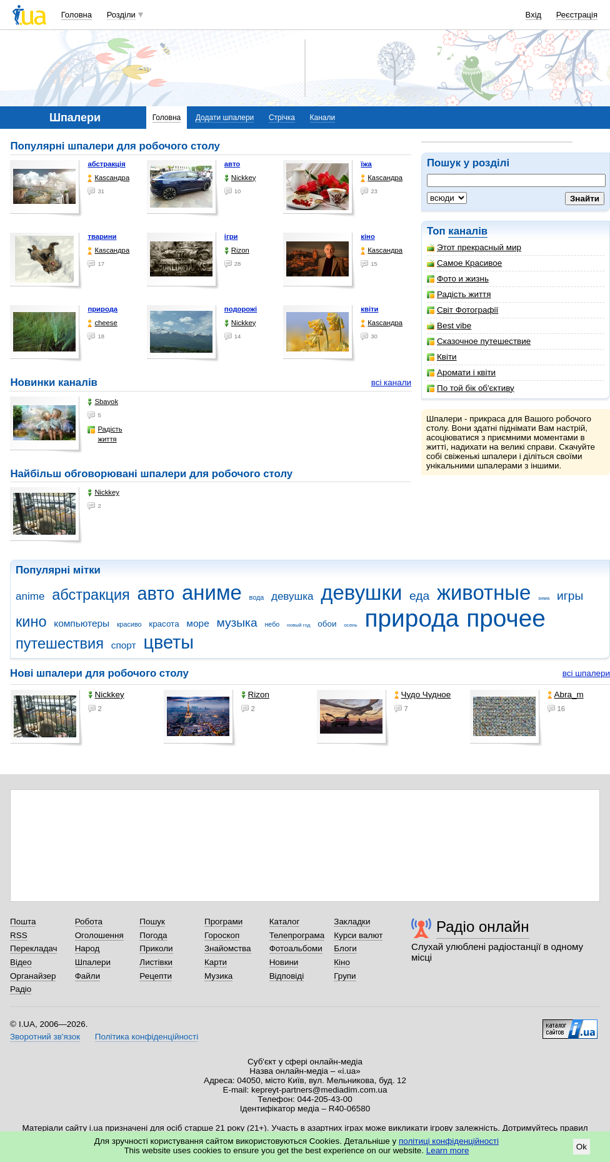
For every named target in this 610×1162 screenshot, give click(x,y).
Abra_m (566, 694)
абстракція (106, 164)
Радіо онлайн (482, 926)
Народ (87, 948)
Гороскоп (221, 935)
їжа (366, 164)
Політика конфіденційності (146, 1036)
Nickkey (240, 178)
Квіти (442, 356)
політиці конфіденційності (449, 1141)
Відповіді (286, 976)
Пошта (23, 921)
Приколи (155, 948)
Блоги (345, 948)
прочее (506, 618)
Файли (88, 976)
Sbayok (103, 402)
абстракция (91, 595)
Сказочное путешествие (479, 341)
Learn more (447, 1150)
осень (351, 625)
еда (419, 595)
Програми (223, 921)
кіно (368, 236)
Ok (581, 1146)
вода (256, 597)
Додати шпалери (225, 117)
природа (103, 309)
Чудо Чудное (422, 694)
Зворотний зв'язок (45, 1036)
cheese (102, 323)
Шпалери (93, 962)
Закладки (352, 921)
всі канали (391, 382)
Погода (153, 935)
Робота (88, 921)
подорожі (240, 309)
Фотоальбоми (295, 948)
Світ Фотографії (462, 310)
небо (271, 624)
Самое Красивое (464, 263)
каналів (468, 231)
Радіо (20, 989)
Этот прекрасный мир (474, 247)
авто (232, 164)
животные (484, 592)
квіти (369, 309)
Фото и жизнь (458, 278)
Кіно (342, 962)
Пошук (152, 921)
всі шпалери (586, 673)
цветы (168, 642)
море (197, 623)
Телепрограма (297, 935)
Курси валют (358, 935)
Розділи (121, 14)
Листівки (155, 962)
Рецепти (155, 976)
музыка (236, 622)
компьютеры (81, 623)
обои (327, 624)
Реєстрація (577, 14)
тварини (102, 236)
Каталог (284, 921)
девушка (292, 596)
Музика (218, 976)
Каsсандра (108, 178)
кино (31, 622)
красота (164, 624)
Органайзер (33, 976)
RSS (19, 935)
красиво (129, 624)
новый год (298, 625)
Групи (345, 976)
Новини (284, 962)
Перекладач (33, 948)
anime (30, 596)
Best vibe (449, 325)
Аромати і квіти (461, 372)
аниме (212, 592)
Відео (21, 962)
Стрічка (282, 117)
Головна (76, 14)
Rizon (236, 250)
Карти (215, 962)
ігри (231, 236)
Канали (323, 117)
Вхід (534, 14)
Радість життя (459, 294)
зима (543, 598)
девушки (361, 592)
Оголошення (99, 935)
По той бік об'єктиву (470, 388)
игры (570, 595)
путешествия (60, 643)
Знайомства (227, 948)
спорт (123, 645)
